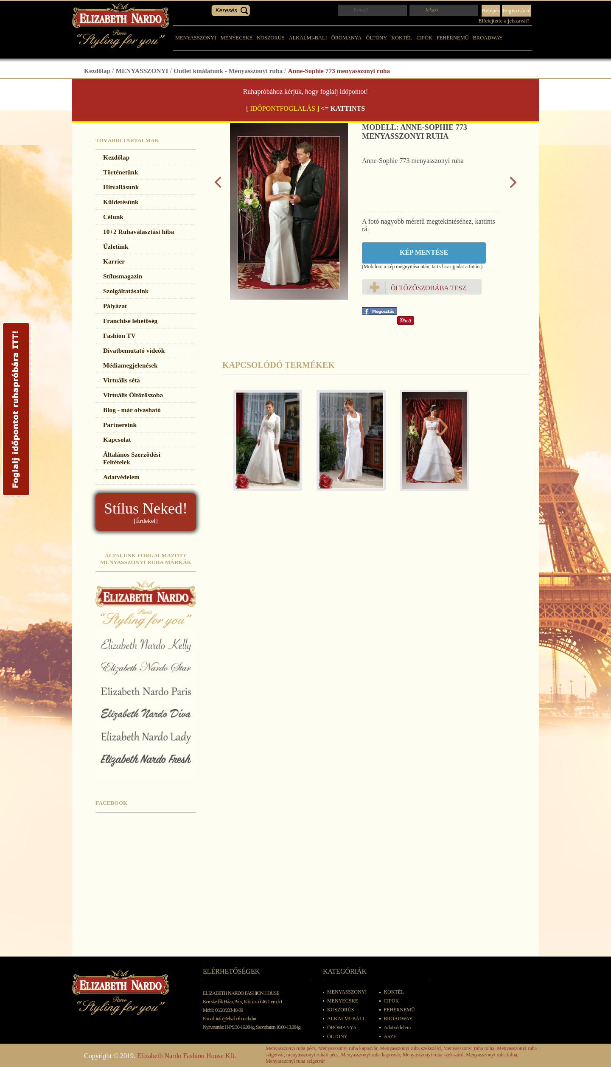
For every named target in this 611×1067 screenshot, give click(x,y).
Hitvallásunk (121, 187)
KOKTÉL (401, 38)
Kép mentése (424, 252)
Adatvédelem (121, 476)
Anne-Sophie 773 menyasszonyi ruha (339, 70)
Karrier (114, 261)
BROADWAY (488, 38)
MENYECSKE (236, 38)
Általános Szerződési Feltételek (131, 458)
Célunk (113, 216)
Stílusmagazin (122, 276)
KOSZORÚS (270, 38)
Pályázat (115, 305)
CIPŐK (424, 38)
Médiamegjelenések (130, 365)
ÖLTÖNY (376, 38)
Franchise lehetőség (130, 320)
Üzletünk (116, 246)
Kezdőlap (97, 70)
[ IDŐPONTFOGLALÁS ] (282, 108)
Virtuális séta (121, 380)
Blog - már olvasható (132, 409)
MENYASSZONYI (195, 38)
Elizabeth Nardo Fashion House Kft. (186, 1055)
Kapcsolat (117, 439)
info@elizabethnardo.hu (236, 1019)
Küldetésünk (120, 201)
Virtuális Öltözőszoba (133, 395)
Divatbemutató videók (134, 350)
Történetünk (120, 172)
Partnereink (120, 424)
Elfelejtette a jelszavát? (504, 20)
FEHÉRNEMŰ (453, 38)
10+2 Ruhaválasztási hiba (138, 231)
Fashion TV (119, 335)
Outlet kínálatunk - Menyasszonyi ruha (228, 70)
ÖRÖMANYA (346, 38)
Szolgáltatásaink (126, 291)
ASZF (390, 1036)
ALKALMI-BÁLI (308, 38)
